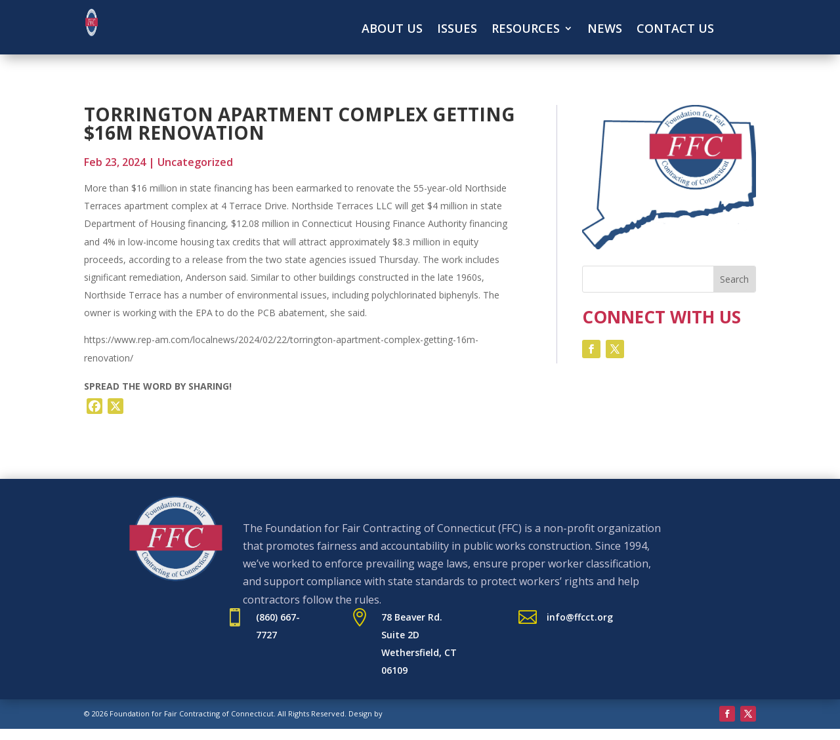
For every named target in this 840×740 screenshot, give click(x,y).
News (604, 30)
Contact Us (675, 30)
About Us (392, 30)
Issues (457, 30)
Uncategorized (195, 162)
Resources (526, 30)
